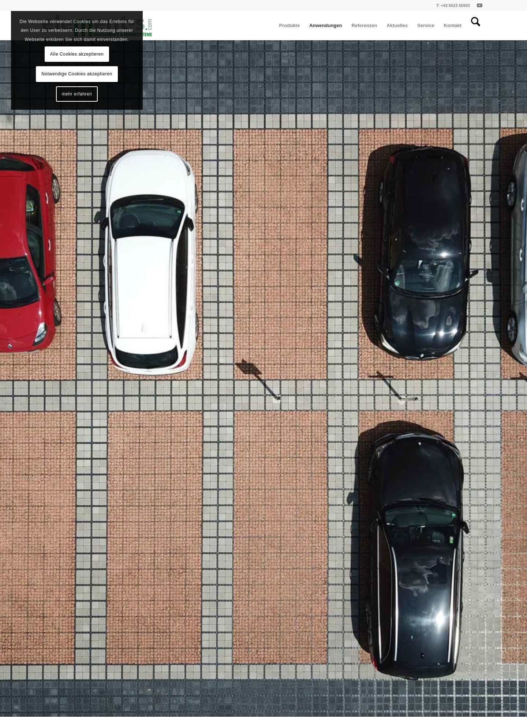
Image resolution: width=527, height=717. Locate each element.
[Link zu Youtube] (479, 5)
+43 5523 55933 (455, 5)
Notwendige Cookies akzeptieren (76, 73)
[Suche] (475, 25)
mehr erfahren (76, 94)
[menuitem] (289, 25)
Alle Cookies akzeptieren (77, 54)
